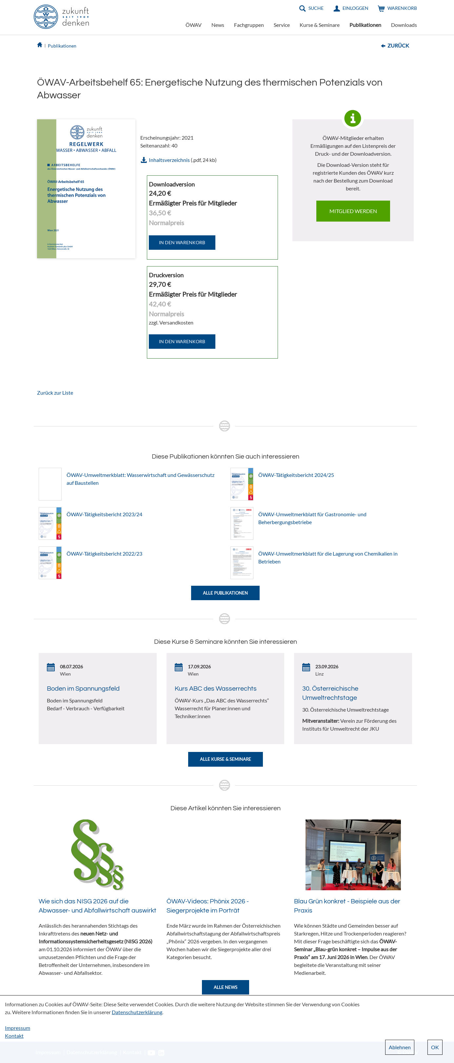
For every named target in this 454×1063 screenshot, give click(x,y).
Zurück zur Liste (55, 392)
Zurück (398, 45)
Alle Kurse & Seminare (225, 759)
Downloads (404, 25)
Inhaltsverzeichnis (169, 160)
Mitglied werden (353, 211)
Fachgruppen (249, 25)
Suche (316, 8)
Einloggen (355, 8)
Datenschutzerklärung (137, 1012)
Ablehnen (400, 1047)
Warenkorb (402, 8)
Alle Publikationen (225, 593)
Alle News (225, 987)
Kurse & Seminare (320, 25)
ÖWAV (194, 25)
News (217, 25)
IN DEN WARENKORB (182, 242)
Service (282, 25)
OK (435, 1047)
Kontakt (14, 1036)
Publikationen (365, 25)
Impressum (17, 1028)
